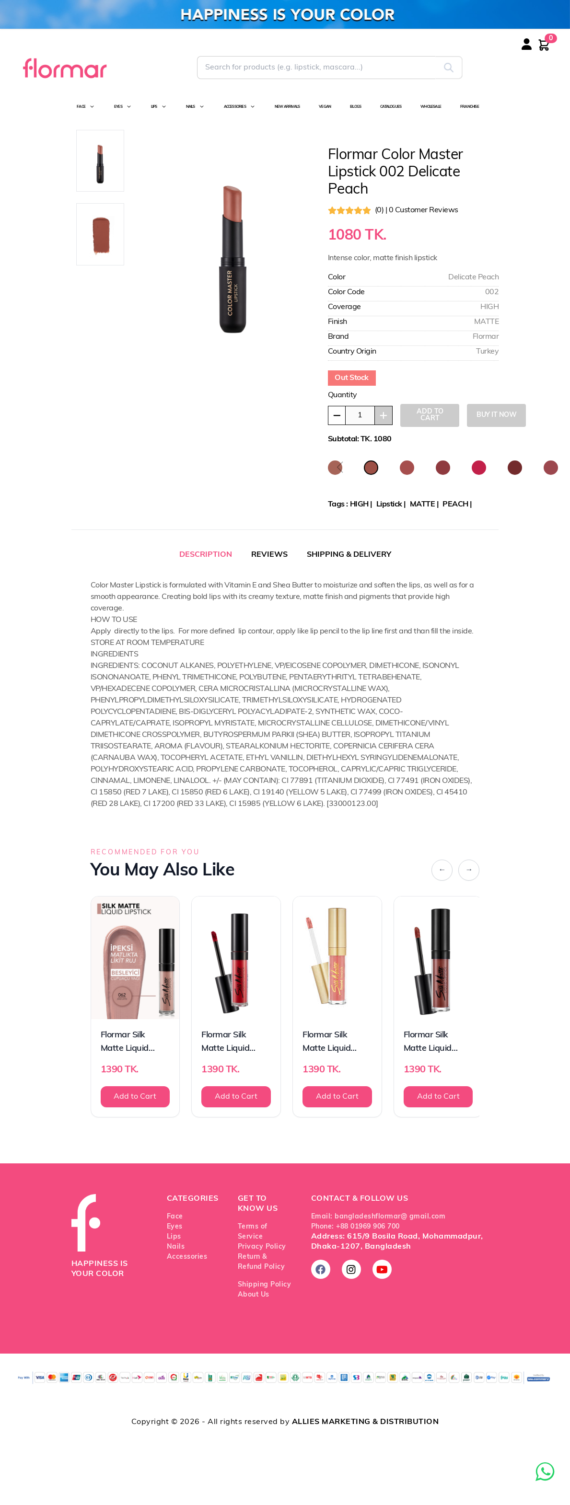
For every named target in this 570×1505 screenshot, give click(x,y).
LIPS (159, 106)
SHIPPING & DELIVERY (349, 555)
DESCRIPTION (205, 555)
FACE (86, 106)
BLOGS (355, 107)
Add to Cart (135, 1097)
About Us (253, 1294)
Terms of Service (253, 1232)
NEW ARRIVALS (287, 107)
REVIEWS (269, 555)
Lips (174, 1237)
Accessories (187, 1257)
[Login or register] (536, 50)
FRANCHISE (469, 107)
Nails (176, 1247)
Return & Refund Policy (261, 1262)
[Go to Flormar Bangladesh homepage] (64, 68)
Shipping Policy (264, 1284)
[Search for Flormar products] (316, 67)
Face (175, 1216)
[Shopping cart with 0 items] (544, 45)
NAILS (195, 106)
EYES (123, 106)
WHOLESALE (430, 107)
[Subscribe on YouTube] (382, 1269)
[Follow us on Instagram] (351, 1269)
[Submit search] (449, 67)
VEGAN (325, 107)
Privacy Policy (262, 1247)
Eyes (175, 1226)
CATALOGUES (390, 107)
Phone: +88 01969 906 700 (355, 1226)
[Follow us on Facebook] (320, 1269)
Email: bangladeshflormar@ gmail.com (378, 1216)
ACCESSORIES (240, 106)
